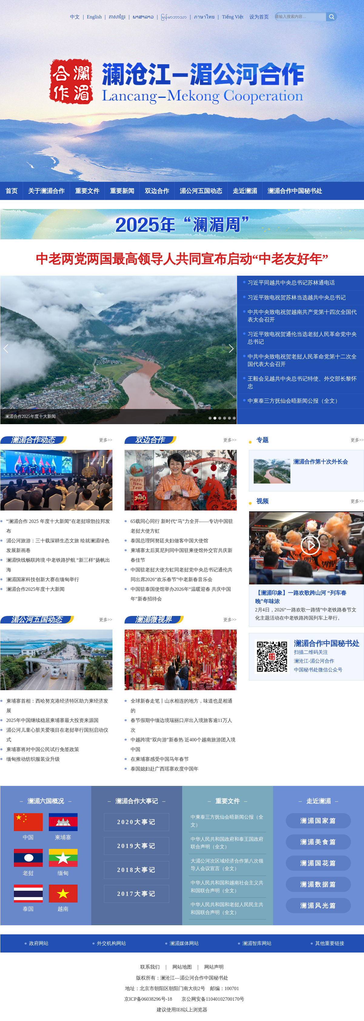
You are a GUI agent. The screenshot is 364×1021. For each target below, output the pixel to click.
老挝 (28, 862)
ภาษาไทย (204, 16)
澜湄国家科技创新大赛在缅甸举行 (42, 579)
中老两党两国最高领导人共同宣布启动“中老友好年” (182, 259)
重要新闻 (122, 191)
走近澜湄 (245, 191)
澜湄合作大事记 (136, 801)
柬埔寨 (63, 826)
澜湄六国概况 (46, 801)
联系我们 (150, 966)
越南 (63, 898)
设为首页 (259, 16)
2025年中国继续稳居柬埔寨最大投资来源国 (52, 720)
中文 (75, 16)
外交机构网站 (111, 943)
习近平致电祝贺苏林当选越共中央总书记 (297, 297)
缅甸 (63, 862)
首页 (11, 191)
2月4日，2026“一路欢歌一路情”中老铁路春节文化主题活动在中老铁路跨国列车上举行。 (306, 604)
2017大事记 (136, 893)
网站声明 (214, 966)
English (94, 16)
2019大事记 (136, 846)
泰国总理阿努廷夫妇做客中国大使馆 (169, 540)
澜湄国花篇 (318, 863)
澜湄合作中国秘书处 (295, 191)
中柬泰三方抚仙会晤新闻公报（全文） (294, 401)
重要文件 (87, 191)
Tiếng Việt (232, 16)
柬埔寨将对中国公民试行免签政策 (42, 749)
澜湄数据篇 (318, 884)
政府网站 (38, 943)
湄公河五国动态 (201, 191)
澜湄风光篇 (318, 905)
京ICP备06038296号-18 (148, 999)
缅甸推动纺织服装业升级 (33, 759)
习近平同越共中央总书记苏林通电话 (291, 283)
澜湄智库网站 (257, 943)
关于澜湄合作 (46, 191)
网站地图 (182, 966)
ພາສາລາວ (143, 16)
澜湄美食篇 (318, 842)
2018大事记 (136, 869)
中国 (28, 826)
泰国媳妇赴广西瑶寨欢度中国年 (165, 768)
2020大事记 (136, 822)
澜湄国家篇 (318, 820)
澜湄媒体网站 (184, 943)
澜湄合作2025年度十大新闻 (35, 589)
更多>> (105, 440)
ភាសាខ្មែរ (117, 16)
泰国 (28, 898)
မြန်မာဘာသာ (174, 16)
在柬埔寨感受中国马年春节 (160, 759)
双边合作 (157, 191)
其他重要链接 (329, 943)
